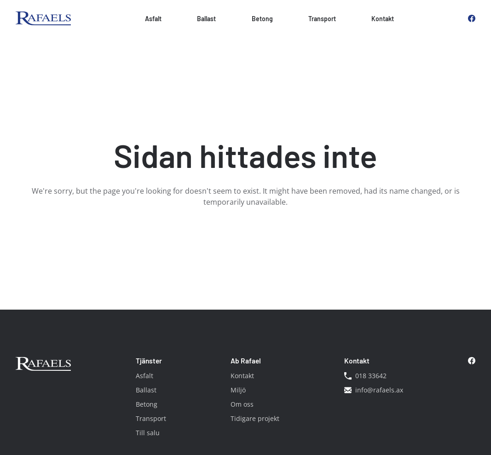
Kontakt (382, 19)
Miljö (238, 390)
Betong (262, 19)
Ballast (206, 19)
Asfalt (153, 19)
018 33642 (365, 375)
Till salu (148, 432)
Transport (322, 19)
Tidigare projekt (255, 418)
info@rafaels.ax (373, 390)
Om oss (242, 404)
